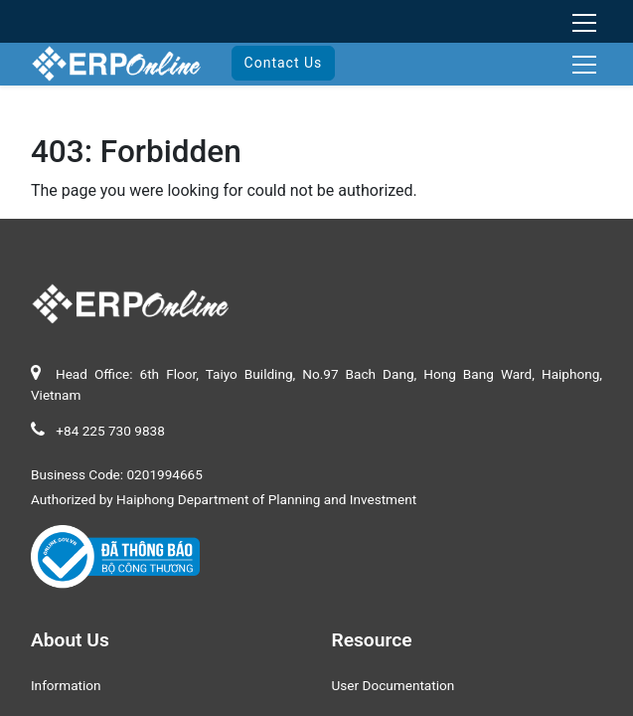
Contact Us (283, 63)
